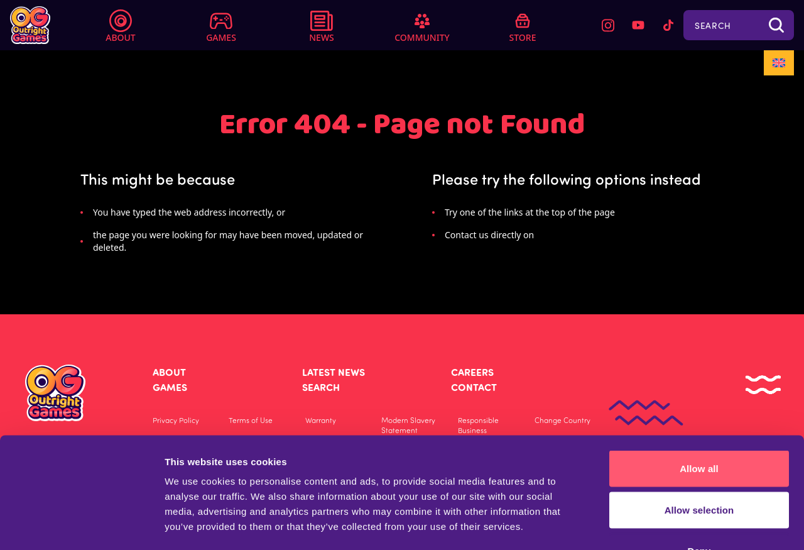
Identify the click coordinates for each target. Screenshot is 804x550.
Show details (736, 525)
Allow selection (699, 426)
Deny (698, 467)
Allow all (699, 385)
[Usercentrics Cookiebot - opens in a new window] (81, 525)
